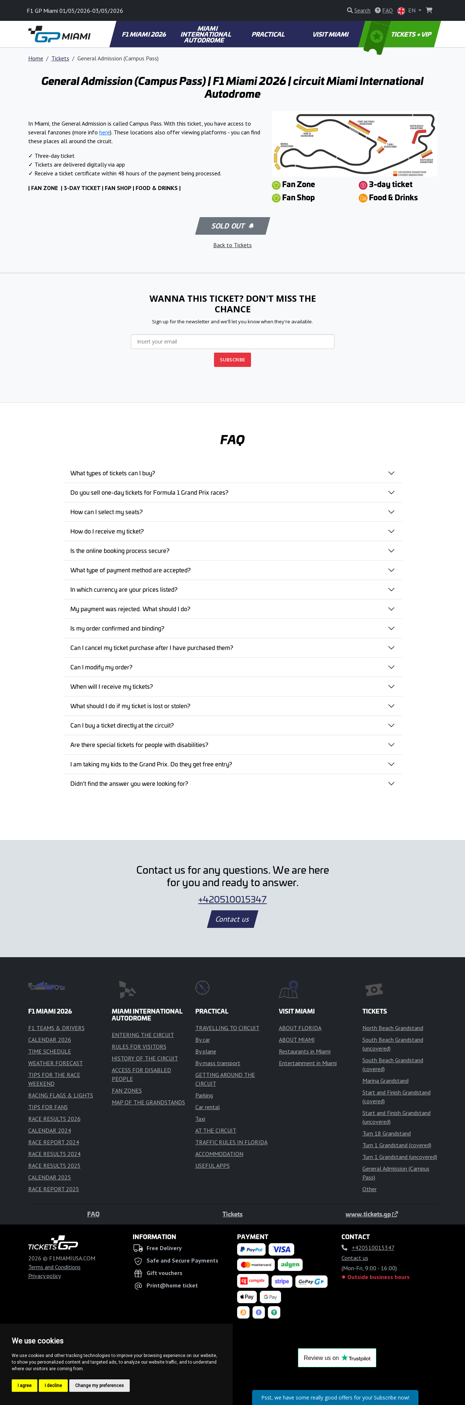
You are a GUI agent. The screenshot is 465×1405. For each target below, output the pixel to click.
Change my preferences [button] (99, 1385)
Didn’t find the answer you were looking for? (129, 783)
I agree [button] (25, 1385)
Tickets (60, 58)
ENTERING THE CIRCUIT (143, 1034)
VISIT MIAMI (330, 34)
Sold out (232, 226)
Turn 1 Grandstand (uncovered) (399, 1156)
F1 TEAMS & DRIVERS (56, 1028)
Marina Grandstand (385, 1080)
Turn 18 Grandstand (386, 1133)
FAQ (93, 1213)
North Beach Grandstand (392, 1028)
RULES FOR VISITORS (139, 1046)
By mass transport (217, 1063)
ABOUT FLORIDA (300, 1028)
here (104, 132)
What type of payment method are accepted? (130, 570)
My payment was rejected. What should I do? (130, 609)
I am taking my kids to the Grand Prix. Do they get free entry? (151, 764)
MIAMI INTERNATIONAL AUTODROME (206, 34)
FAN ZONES (127, 1090)
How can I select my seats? (106, 512)
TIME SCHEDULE (49, 1051)
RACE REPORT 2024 (53, 1142)
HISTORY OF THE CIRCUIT (145, 1058)
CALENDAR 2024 (49, 1130)
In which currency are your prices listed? (123, 589)
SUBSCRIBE (232, 359)
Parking (204, 1095)
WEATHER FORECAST (55, 1063)
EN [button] (407, 11)
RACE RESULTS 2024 (54, 1153)
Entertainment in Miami (308, 1063)
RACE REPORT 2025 (53, 1189)
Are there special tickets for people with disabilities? (139, 744)
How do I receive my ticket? (107, 531)
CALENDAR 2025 (49, 1177)
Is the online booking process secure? (119, 550)
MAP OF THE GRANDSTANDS (148, 1102)
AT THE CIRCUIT (215, 1130)
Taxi (200, 1118)
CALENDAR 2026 (49, 1039)
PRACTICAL (268, 34)
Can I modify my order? (101, 667)
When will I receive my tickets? (111, 686)
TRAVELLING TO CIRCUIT (227, 1028)
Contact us (232, 919)
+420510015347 (232, 899)
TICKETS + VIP (397, 34)
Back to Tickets (232, 245)
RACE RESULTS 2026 (54, 1118)
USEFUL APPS (212, 1165)
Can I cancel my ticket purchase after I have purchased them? (151, 647)
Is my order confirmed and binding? (117, 628)
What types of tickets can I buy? (112, 473)
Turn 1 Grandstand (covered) (396, 1145)
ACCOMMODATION (219, 1153)
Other (369, 1189)
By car (202, 1039)
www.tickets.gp (372, 1213)
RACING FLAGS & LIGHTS (60, 1095)
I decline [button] (53, 1385)
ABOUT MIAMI (297, 1039)
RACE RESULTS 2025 (54, 1165)
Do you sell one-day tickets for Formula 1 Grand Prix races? (149, 492)
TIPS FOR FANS (48, 1107)
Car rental (207, 1107)
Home (35, 58)
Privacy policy (44, 1275)
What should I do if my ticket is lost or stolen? (130, 706)
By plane (205, 1051)
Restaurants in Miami (305, 1051)
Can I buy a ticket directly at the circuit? (122, 725)
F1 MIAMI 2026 (144, 34)
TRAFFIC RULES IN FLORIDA (231, 1142)
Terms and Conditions (54, 1267)
